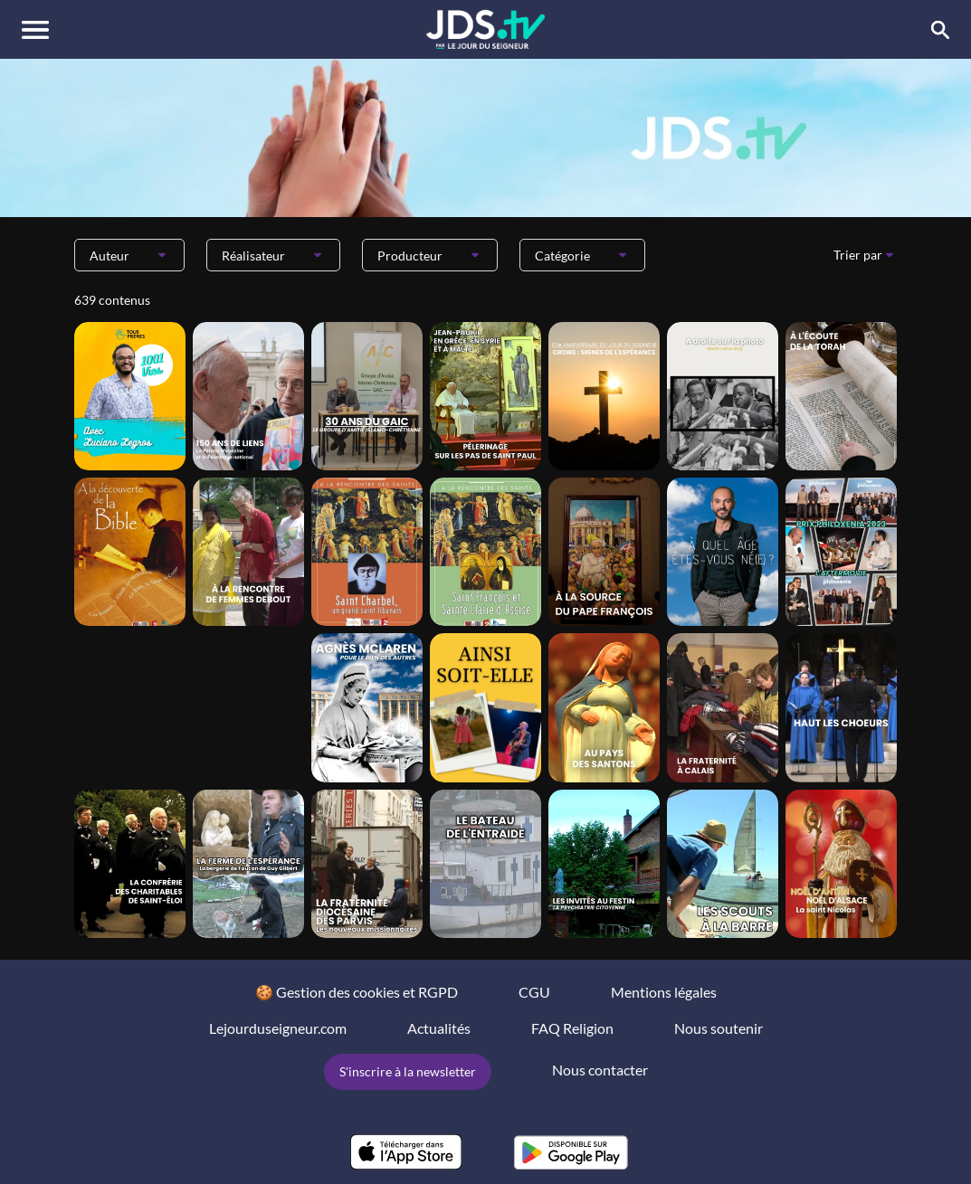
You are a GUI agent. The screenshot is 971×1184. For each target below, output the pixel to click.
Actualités (439, 1028)
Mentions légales (664, 991)
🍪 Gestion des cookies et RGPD (356, 991)
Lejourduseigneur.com (278, 1028)
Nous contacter (600, 1069)
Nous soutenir (718, 1028)
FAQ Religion (572, 1028)
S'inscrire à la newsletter (407, 1071)
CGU (534, 991)
